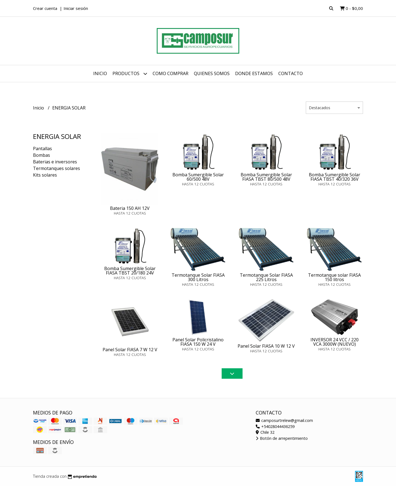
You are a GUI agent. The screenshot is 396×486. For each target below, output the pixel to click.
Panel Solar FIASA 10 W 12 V (266, 346)
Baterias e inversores (55, 162)
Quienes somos (212, 73)
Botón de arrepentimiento (282, 438)
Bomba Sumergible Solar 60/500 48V (198, 177)
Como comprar (170, 73)
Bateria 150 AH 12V (130, 208)
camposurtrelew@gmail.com (284, 420)
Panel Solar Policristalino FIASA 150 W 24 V (198, 342)
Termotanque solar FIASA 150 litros (334, 277)
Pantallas (42, 148)
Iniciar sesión (76, 8)
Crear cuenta (45, 8)
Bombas (41, 155)
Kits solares (45, 175)
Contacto (290, 73)
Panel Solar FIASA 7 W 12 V (130, 350)
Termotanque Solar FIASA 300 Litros (198, 277)
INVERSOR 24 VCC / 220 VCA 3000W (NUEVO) (334, 342)
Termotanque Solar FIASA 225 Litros (266, 277)
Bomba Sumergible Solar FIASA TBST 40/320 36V (334, 177)
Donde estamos (254, 73)
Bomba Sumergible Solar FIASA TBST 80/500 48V (266, 177)
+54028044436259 (275, 426)
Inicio (100, 73)
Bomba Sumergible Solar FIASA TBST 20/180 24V (130, 270)
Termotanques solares (56, 168)
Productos (129, 73)
